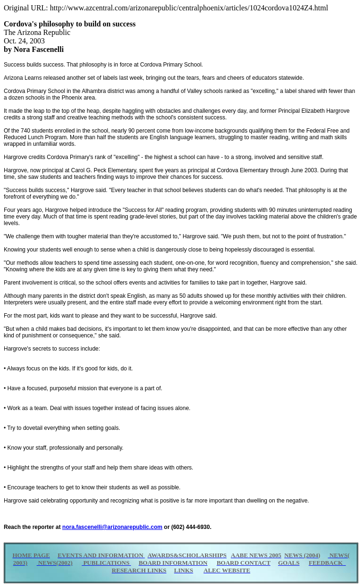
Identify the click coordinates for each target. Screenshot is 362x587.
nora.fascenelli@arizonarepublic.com (112, 527)
